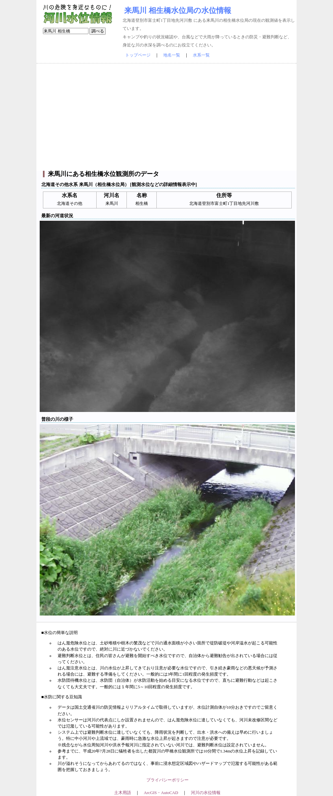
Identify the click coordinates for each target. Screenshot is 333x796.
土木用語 (122, 792)
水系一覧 (201, 55)
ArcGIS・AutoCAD (161, 792)
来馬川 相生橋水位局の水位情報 (177, 10)
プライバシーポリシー (167, 780)
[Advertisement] (166, 117)
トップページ (138, 55)
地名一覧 (171, 55)
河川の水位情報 (205, 792)
